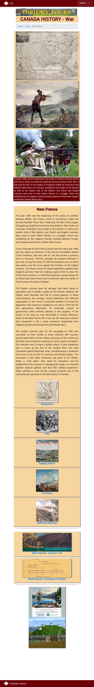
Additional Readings (47, 523)
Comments (47, 493)
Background (47, 404)
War (27, 26)
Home (20, 26)
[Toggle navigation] (88, 683)
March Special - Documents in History (47, 579)
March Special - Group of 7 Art (47, 553)
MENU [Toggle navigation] (84, 3)
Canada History (18, 683)
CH (11, 3)
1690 (47, 433)
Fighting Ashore (47, 463)
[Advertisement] (32, 663)
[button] (20, 55)
